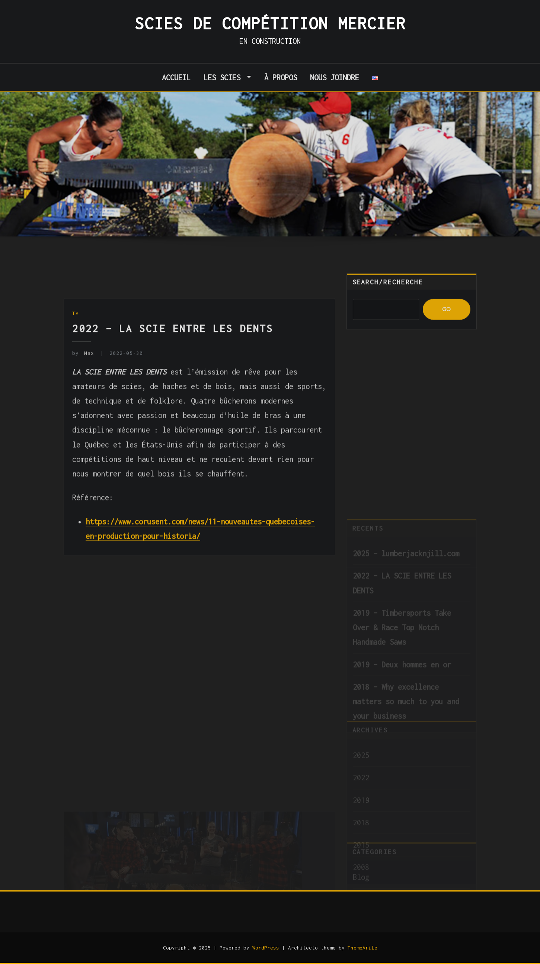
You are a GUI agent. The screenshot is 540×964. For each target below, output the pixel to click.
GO (446, 317)
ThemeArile (362, 948)
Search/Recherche (388, 290)
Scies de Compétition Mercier (270, 23)
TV (75, 351)
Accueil (176, 77)
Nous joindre (334, 77)
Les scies (227, 77)
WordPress (265, 948)
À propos (280, 77)
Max (83, 390)
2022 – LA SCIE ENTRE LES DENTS (172, 366)
